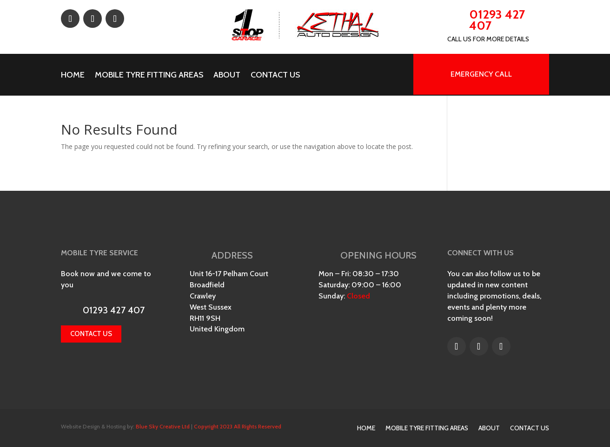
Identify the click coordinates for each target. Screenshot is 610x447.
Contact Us (275, 75)
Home (73, 75)
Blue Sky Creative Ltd (163, 426)
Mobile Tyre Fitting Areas (149, 75)
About (226, 75)
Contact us (91, 334)
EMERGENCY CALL (481, 74)
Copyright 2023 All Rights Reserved (237, 426)
